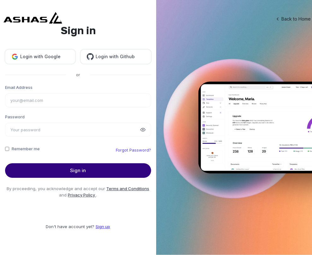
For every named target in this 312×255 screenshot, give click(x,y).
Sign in (78, 170)
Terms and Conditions (127, 188)
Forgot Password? (133, 149)
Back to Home (293, 19)
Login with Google (36, 56)
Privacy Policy (82, 194)
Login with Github (111, 56)
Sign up (103, 226)
